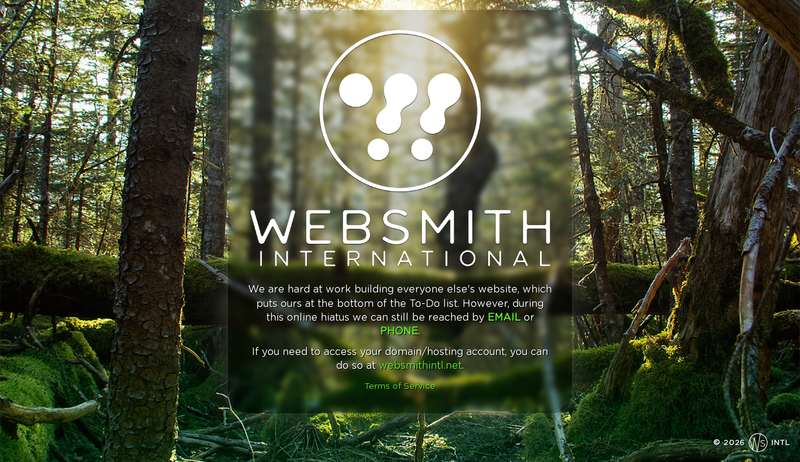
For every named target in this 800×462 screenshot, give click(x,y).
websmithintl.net (420, 366)
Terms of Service (400, 386)
